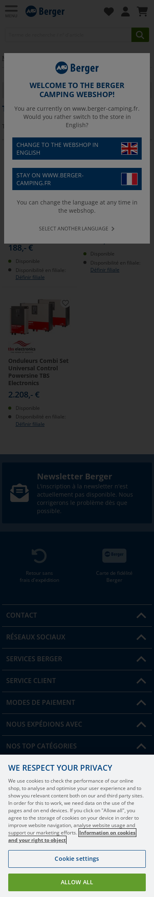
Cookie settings (77, 858)
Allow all (77, 882)
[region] (77, 826)
